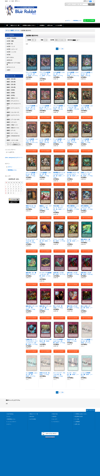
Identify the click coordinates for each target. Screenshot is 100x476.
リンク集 (77, 419)
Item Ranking (10, 413)
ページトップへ (91, 410)
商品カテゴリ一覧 (34, 413)
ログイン (68, 20)
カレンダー (54, 419)
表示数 (29, 40)
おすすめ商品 (33, 419)
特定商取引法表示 (79, 416)
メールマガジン (55, 421)
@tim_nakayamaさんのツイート (13, 157)
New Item (32, 416)
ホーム (8, 416)
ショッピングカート (11, 421)
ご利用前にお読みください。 (81, 413)
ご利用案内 (77, 421)
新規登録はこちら (77, 20)
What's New (55, 413)
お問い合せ (77, 424)
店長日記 (54, 416)
